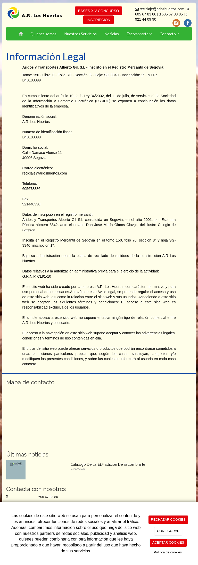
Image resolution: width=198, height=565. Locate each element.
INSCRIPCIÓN (98, 20)
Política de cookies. (168, 552)
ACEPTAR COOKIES (168, 542)
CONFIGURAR (168, 531)
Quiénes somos (43, 33)
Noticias (111, 33)
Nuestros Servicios (80, 33)
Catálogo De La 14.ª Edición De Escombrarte (108, 464)
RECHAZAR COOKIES (168, 519)
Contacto (169, 33)
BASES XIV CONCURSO (98, 11)
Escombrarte (139, 33)
